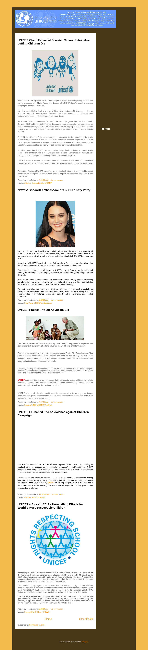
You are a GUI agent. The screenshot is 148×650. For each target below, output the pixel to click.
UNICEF (48, 183)
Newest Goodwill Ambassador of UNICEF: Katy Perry (54, 190)
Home (48, 619)
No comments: (57, 180)
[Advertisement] (116, 78)
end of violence (38, 497)
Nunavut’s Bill (30, 405)
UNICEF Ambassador (43, 303)
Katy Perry (28, 303)
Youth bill (48, 405)
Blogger (85, 642)
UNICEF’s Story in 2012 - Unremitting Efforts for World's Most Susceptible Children (50, 506)
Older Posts (86, 619)
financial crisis (38, 183)
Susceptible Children (32, 612)
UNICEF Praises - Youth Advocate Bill (43, 309)
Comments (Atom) (36, 625)
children (27, 183)
